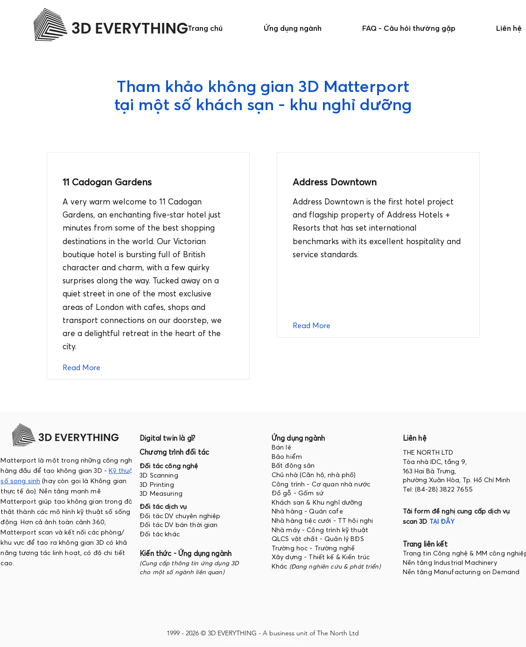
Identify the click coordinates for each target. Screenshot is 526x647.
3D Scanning (159, 475)
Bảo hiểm (287, 456)
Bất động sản (293, 465)
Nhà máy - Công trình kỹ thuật (320, 530)
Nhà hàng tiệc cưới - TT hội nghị (322, 520)
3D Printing (157, 484)
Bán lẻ (281, 447)
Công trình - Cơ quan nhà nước (321, 484)
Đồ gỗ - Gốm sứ (297, 493)
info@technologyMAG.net (263, 641)
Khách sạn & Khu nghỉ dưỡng (317, 502)
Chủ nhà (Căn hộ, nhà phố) (314, 475)
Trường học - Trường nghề (314, 548)
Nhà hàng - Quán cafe (307, 511)
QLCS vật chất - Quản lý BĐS (318, 538)
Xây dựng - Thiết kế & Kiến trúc (321, 557)
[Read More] (88, 367)
